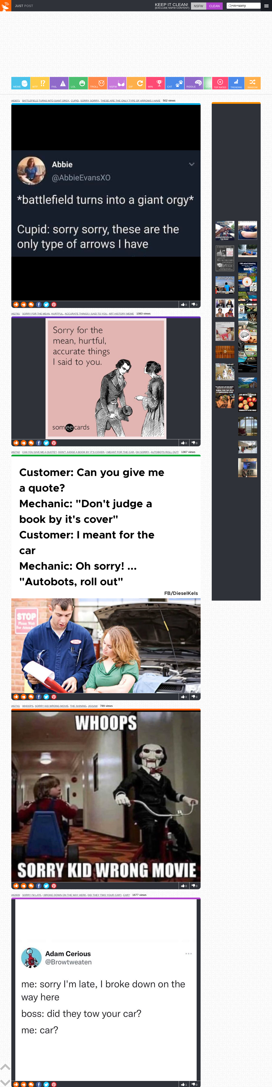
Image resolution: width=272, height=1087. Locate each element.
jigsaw (93, 706)
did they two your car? (104, 895)
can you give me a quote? (39, 452)
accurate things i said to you (86, 313)
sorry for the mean (36, 313)
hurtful (57, 313)
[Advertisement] (124, 45)
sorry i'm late (31, 895)
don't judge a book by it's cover (81, 452)
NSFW (116, 84)
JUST (24, 6)
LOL (78, 84)
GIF (136, 84)
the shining (78, 706)
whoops (27, 706)
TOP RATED (220, 83)
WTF (38, 84)
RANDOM (252, 83)
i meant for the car (120, 452)
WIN (155, 84)
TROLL (97, 84)
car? (126, 895)
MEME (20, 84)
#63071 (15, 100)
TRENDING (236, 83)
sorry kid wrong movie (52, 706)
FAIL (59, 84)
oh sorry (142, 452)
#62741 (15, 706)
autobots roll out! (165, 452)
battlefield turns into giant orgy (45, 100)
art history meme (121, 313)
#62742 (15, 452)
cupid (75, 100)
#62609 (15, 895)
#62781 (15, 313)
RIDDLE (194, 84)
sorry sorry (89, 100)
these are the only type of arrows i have (130, 100)
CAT (175, 84)
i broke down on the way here (64, 895)
